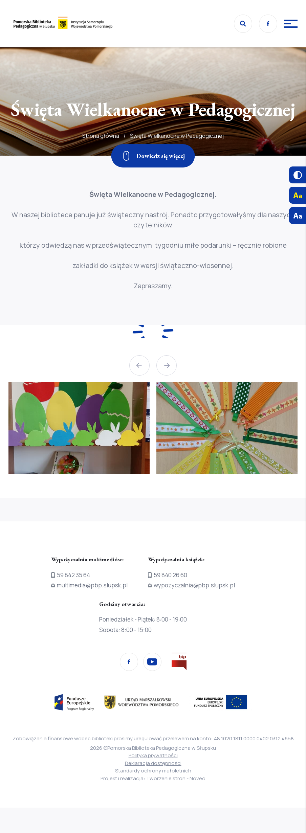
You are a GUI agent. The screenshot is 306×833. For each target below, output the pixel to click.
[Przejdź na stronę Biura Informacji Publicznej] (179, 663)
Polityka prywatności (153, 755)
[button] (139, 365)
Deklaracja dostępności (153, 763)
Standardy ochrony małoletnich (153, 770)
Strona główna (100, 154)
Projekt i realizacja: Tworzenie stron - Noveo (153, 778)
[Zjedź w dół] (153, 155)
